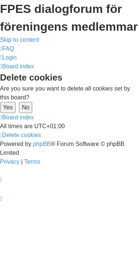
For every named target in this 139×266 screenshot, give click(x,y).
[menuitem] (7, 48)
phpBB (42, 144)
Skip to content (19, 40)
